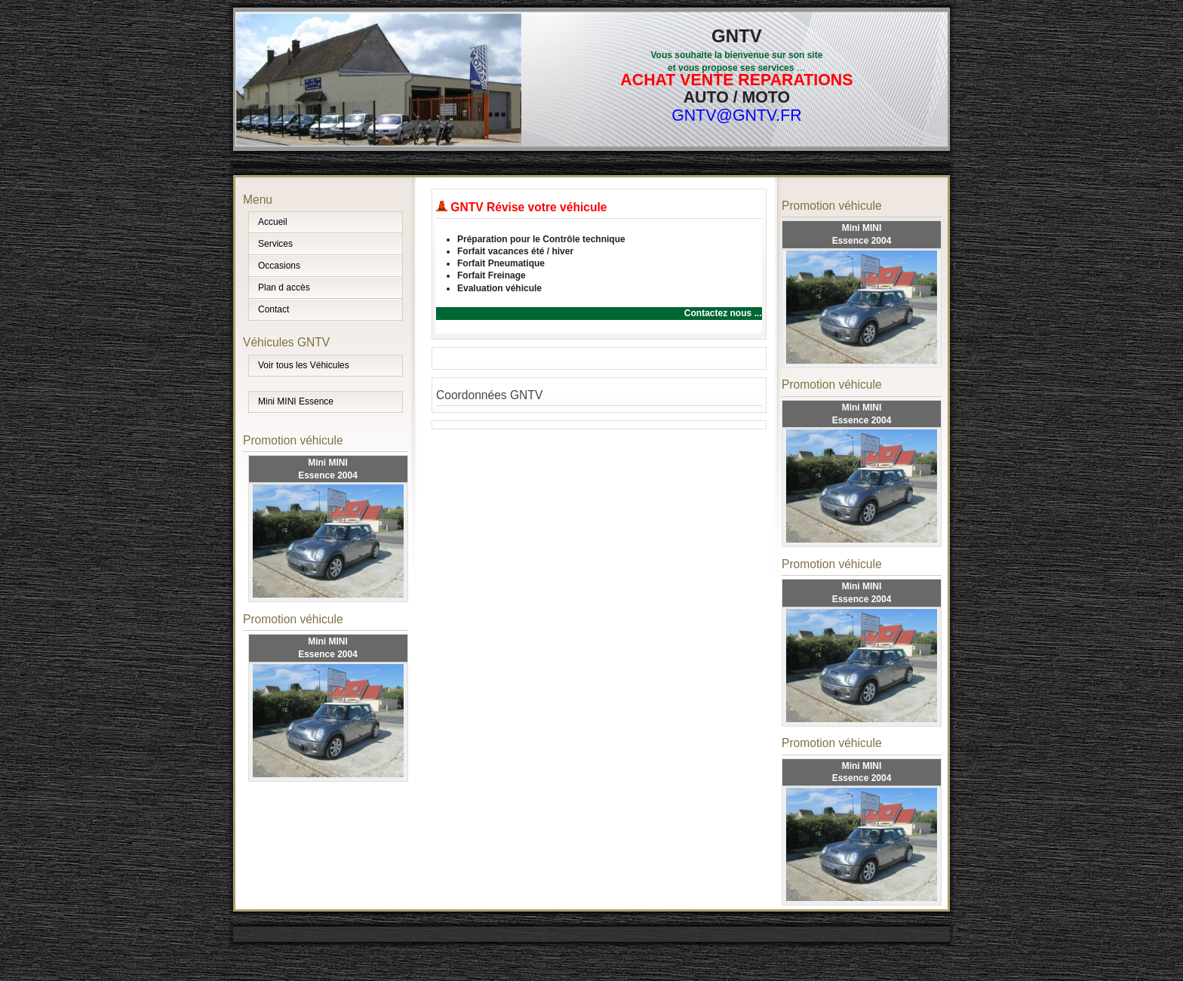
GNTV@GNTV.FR (736, 115)
